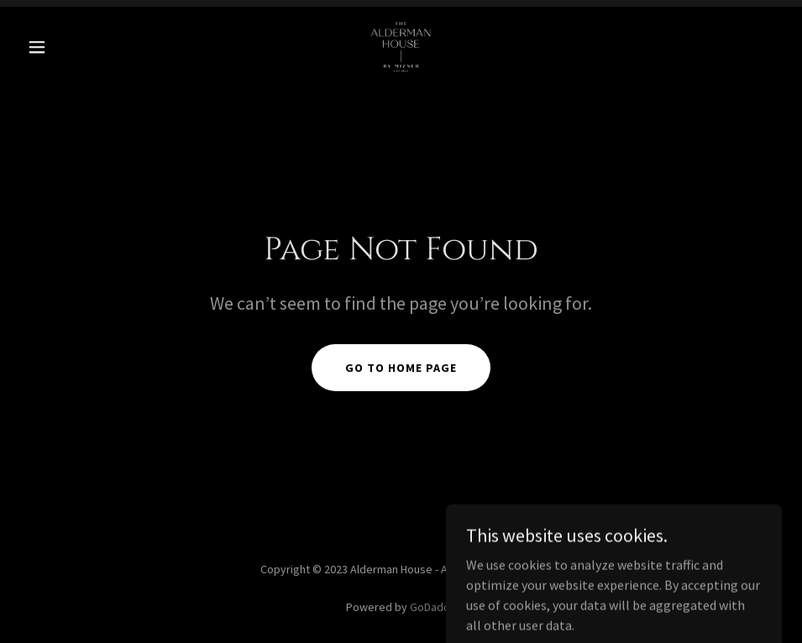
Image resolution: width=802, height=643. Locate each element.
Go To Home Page (401, 367)
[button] (77, 47)
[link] (400, 47)
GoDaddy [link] (433, 606)
